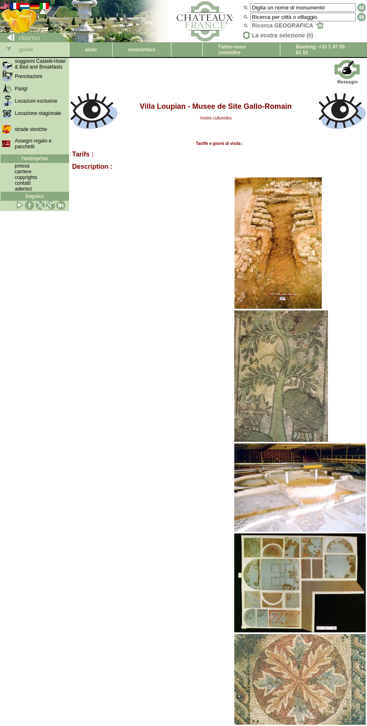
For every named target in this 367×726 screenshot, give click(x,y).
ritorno (20, 37)
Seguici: (34, 196)
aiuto (91, 50)
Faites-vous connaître (232, 49)
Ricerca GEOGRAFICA (288, 25)
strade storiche (31, 129)
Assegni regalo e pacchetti (33, 143)
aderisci (23, 189)
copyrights (26, 177)
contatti (23, 183)
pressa (22, 166)
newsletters (141, 50)
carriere (23, 172)
